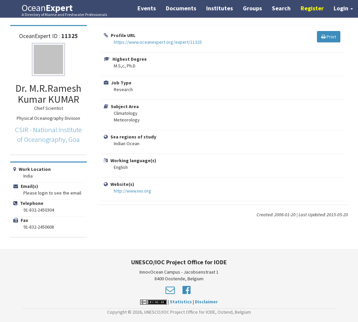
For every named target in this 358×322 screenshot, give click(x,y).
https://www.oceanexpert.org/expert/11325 (158, 42)
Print (328, 37)
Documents (181, 8)
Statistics (181, 302)
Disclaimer (206, 302)
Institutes (219, 8)
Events (146, 8)
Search (281, 8)
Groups (252, 8)
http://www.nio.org (132, 191)
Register (312, 8)
